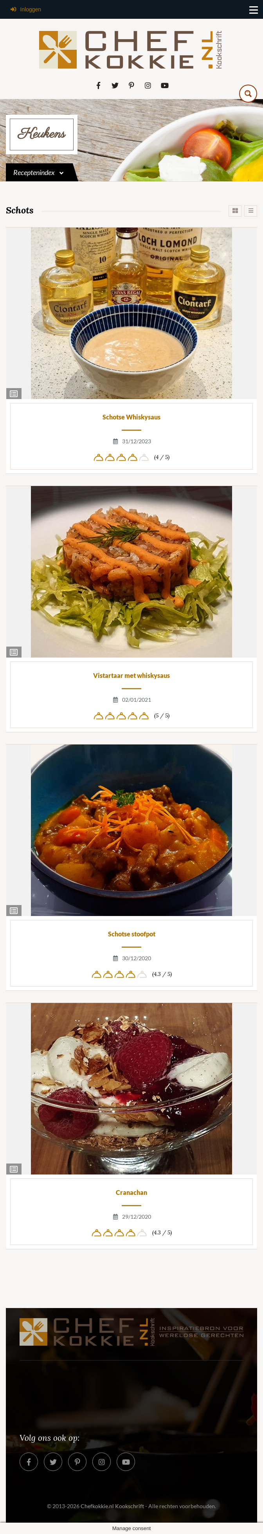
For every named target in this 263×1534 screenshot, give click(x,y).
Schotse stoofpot (131, 934)
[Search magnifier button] (248, 93)
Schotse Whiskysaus (131, 417)
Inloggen (25, 9)
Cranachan (131, 1192)
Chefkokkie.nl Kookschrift (112, 1506)
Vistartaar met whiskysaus (131, 675)
